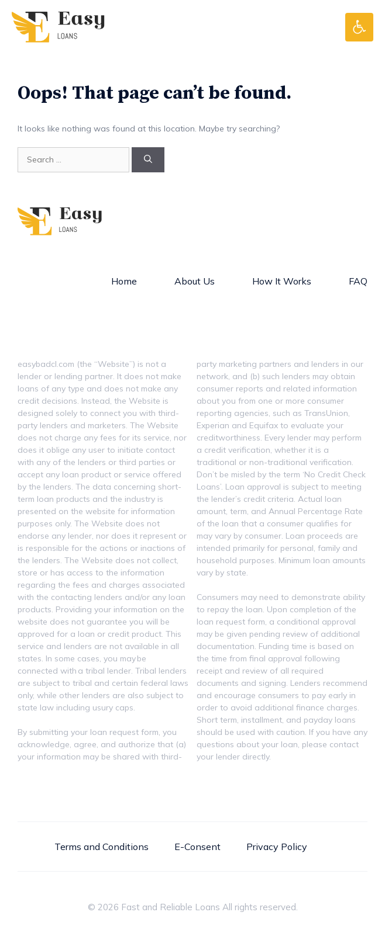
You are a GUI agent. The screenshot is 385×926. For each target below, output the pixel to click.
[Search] (148, 159)
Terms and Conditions (101, 846)
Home (124, 281)
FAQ (358, 281)
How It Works (281, 281)
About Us (194, 281)
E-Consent (197, 846)
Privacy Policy (276, 846)
